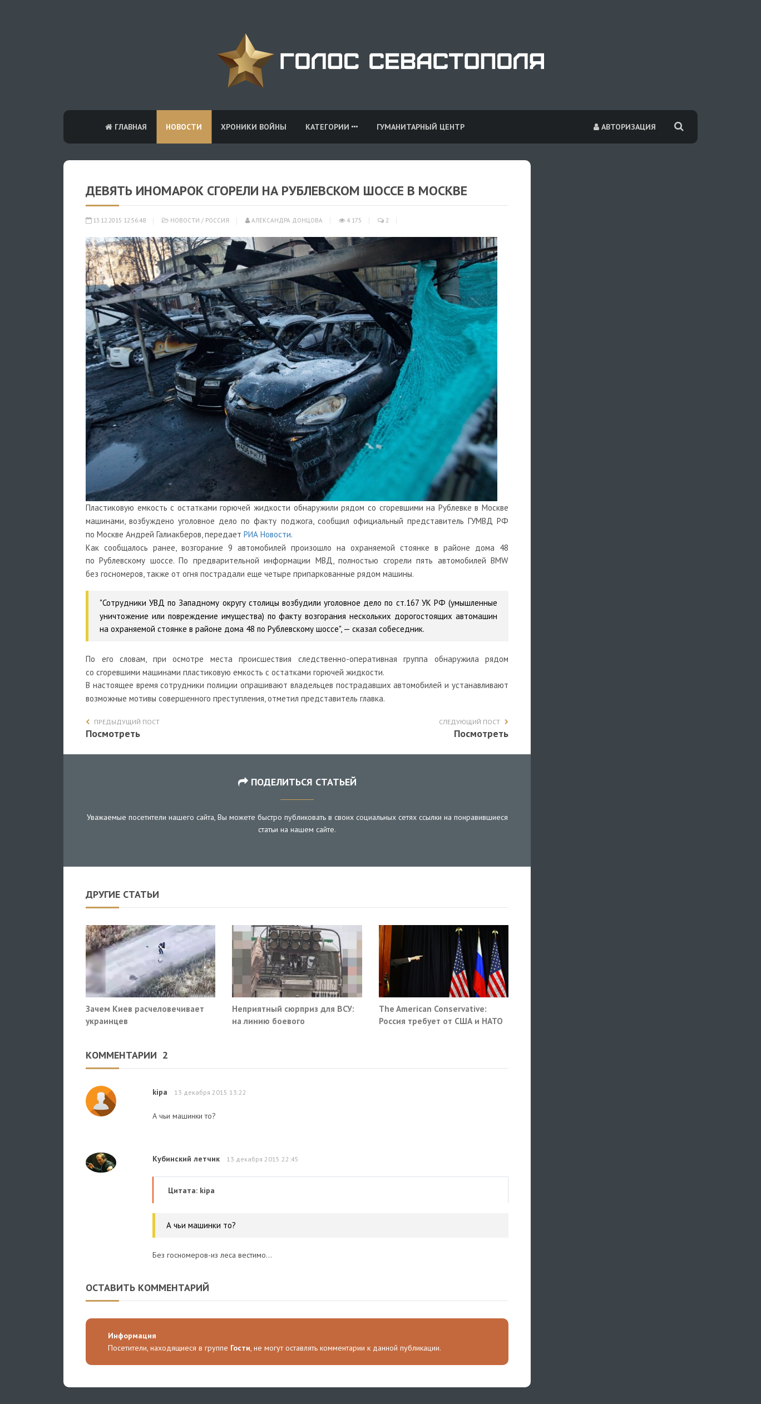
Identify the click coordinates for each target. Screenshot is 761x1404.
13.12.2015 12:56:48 (116, 220)
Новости (184, 127)
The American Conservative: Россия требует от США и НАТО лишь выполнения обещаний (441, 1020)
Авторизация (625, 127)
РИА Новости (267, 534)
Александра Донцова (284, 220)
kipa (159, 1092)
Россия (217, 220)
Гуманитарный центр (420, 127)
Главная (126, 127)
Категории (331, 127)
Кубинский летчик (186, 1159)
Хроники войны (253, 127)
